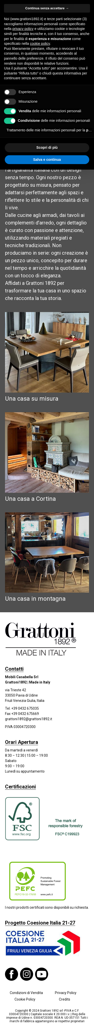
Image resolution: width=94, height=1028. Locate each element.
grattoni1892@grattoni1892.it (28, 719)
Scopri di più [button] (47, 147)
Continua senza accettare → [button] (47, 8)
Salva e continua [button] (47, 160)
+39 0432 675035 (25, 708)
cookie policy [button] (40, 44)
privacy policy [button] (22, 29)
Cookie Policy (25, 999)
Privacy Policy (65, 993)
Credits (64, 999)
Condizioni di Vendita (26, 993)
